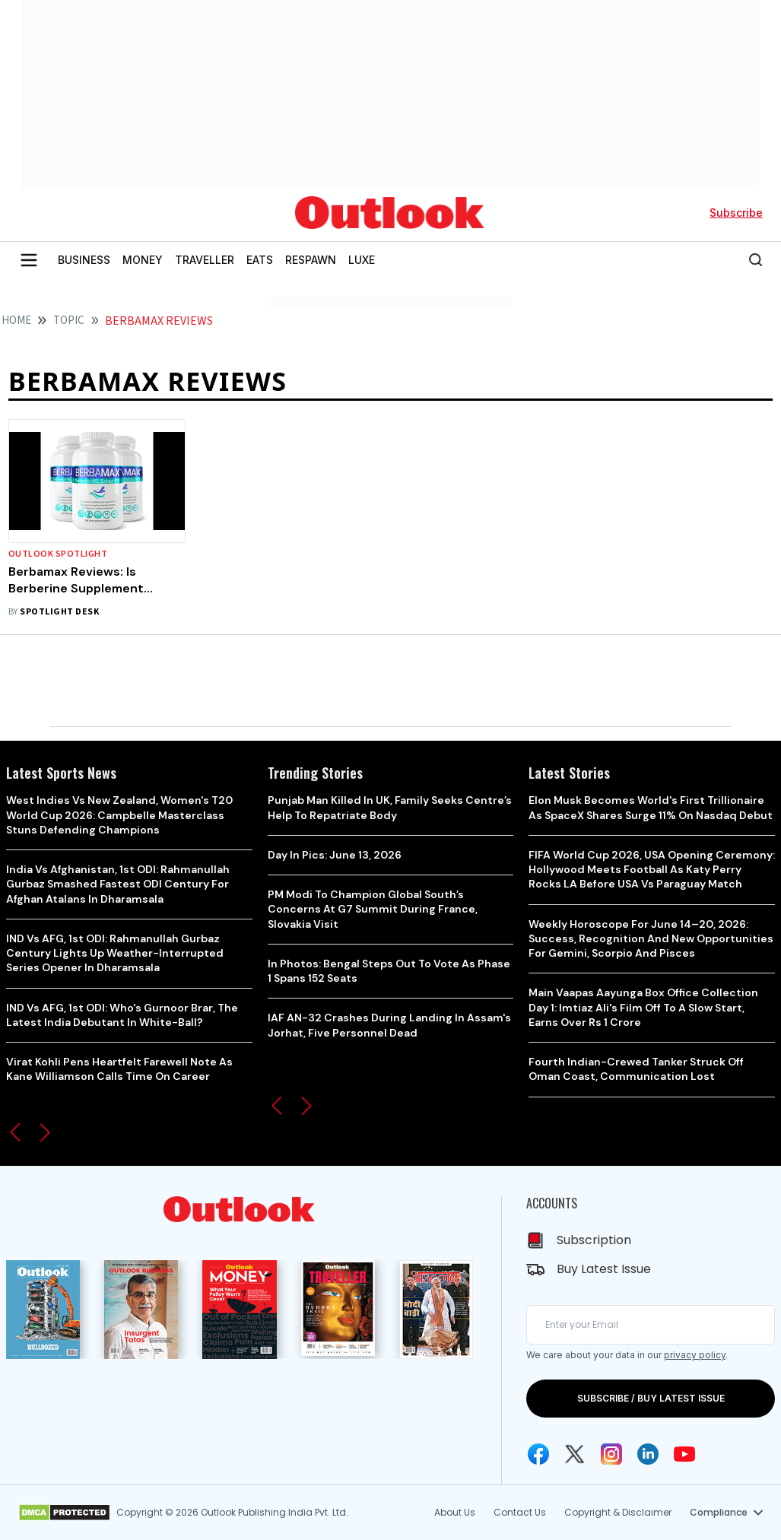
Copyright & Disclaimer (617, 1512)
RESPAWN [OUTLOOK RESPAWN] (310, 259)
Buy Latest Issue (604, 1269)
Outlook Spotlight (57, 554)
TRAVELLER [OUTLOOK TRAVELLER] (204, 259)
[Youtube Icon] (684, 1454)
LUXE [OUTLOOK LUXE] (361, 259)
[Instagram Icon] (611, 1454)
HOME (16, 321)
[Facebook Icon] (538, 1454)
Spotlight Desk (59, 611)
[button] (15, 1132)
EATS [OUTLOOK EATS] (259, 259)
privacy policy (694, 1355)
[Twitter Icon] (575, 1454)
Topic (68, 321)
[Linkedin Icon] (648, 1454)
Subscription (594, 1240)
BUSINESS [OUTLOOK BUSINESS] (84, 259)
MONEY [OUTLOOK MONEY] (142, 259)
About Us (454, 1512)
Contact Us (520, 1512)
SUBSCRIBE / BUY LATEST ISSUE (651, 1398)
